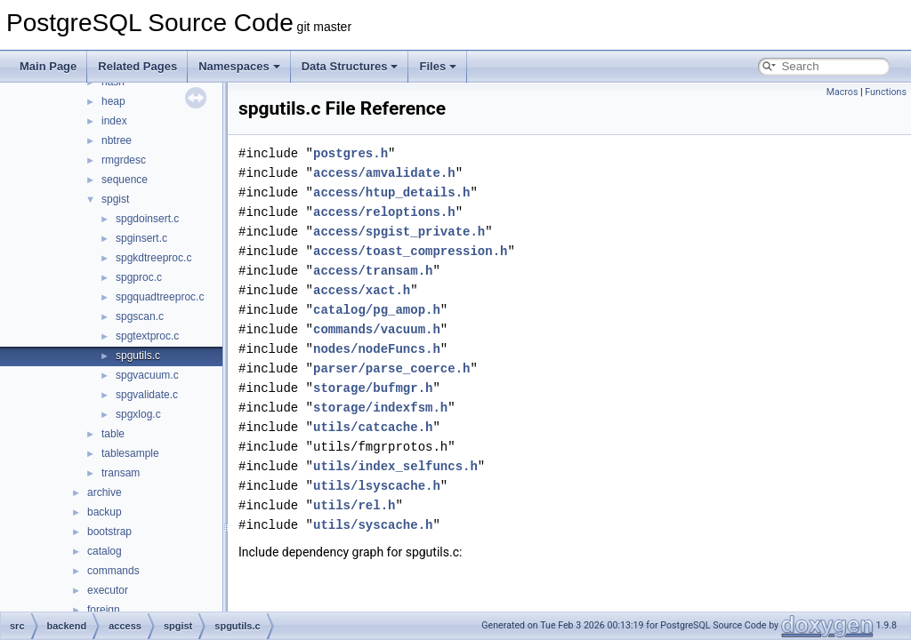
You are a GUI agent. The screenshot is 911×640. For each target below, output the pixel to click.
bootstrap (109, 531)
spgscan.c (140, 316)
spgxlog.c (138, 414)
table (113, 434)
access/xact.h (361, 290)
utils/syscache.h (372, 524)
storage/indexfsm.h (380, 407)
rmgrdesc (123, 160)
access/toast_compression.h (410, 251)
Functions (886, 92)
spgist (115, 199)
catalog (104, 551)
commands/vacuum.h (376, 329)
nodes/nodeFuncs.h (376, 348)
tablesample (130, 453)
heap (113, 101)
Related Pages (137, 66)
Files (437, 66)
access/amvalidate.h (384, 172)
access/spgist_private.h (399, 231)
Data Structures (350, 66)
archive (104, 492)
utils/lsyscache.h (376, 485)
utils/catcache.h (372, 427)
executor (107, 590)
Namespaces (239, 66)
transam (120, 473)
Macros (842, 92)
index (114, 121)
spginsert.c (141, 238)
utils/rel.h (354, 505)
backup (104, 512)
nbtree (116, 140)
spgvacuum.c (147, 375)
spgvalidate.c (147, 394)
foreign (103, 610)
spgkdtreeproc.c (153, 258)
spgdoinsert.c (147, 218)
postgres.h (350, 153)
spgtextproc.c (147, 336)
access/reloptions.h (384, 212)
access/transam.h (372, 270)
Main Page (48, 66)
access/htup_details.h (391, 192)
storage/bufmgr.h (372, 388)
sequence (124, 179)
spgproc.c (139, 277)
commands (113, 570)
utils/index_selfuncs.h (395, 466)
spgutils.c (138, 355)
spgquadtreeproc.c (160, 297)
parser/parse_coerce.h (391, 368)
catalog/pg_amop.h (376, 309)
